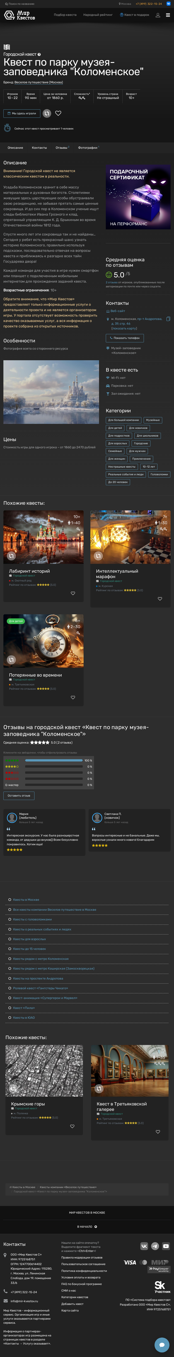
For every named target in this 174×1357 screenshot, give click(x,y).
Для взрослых (117, 443)
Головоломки (159, 474)
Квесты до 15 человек (27, 949)
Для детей (115, 428)
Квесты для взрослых (27, 939)
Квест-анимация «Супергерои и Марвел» (42, 998)
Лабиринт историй (29, 571)
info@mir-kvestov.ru (24, 1301)
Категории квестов (74, 1297)
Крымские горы (28, 1104)
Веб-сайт (118, 311)
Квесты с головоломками (30, 919)
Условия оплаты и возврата (80, 1277)
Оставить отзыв (19, 795)
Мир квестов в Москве (87, 1212)
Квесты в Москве (23, 900)
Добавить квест (72, 1304)
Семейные (115, 451)
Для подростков (119, 435)
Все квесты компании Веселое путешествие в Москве (52, 910)
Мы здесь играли (22, 113)
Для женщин (116, 458)
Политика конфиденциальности (84, 1271)
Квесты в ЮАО (21, 1018)
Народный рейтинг (98, 15)
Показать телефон (125, 338)
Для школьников (147, 435)
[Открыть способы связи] (162, 1345)
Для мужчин (137, 451)
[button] (95, 364)
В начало (87, 1226)
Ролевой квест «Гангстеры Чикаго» (38, 988)
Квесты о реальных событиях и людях (39, 929)
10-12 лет (149, 466)
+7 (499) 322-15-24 (149, 3)
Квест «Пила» (21, 1008)
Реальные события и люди (125, 474)
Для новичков (138, 428)
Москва (125, 3)
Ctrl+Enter (86, 1251)
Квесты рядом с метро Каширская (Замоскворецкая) (51, 968)
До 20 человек (118, 482)
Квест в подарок (134, 14)
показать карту (124, 328)
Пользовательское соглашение (83, 1264)
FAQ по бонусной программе (81, 1284)
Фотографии (88, 147)
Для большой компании (123, 420)
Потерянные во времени (35, 675)
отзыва (112, 282)
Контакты (39, 148)
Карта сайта (70, 1310)
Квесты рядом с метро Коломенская (38, 959)
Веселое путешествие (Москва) (38, 82)
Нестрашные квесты (121, 466)
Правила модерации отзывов (81, 1257)
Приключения (141, 458)
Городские (141, 443)
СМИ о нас (68, 1290)
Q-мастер (12, 785)
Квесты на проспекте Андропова (35, 978)
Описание (15, 148)
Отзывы (62, 147)
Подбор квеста (65, 15)
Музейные (153, 420)
